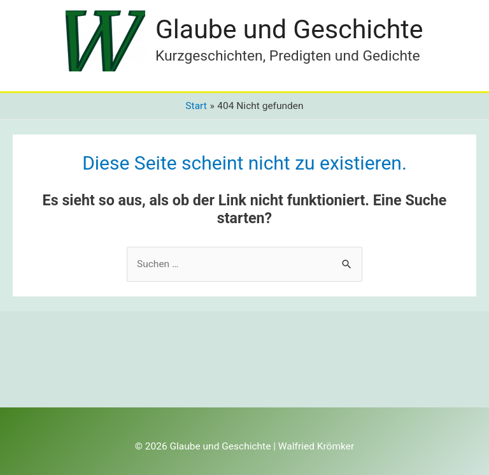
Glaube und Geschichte (289, 29)
